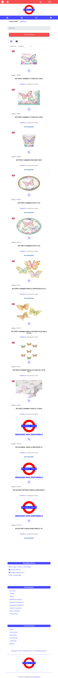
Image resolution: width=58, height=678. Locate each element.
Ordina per (13, 46)
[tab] (11, 41)
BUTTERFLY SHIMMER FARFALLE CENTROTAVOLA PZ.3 (29, 289)
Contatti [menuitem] (12, 593)
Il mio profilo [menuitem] (13, 635)
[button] (29, 71)
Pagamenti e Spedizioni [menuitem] (17, 605)
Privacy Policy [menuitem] (14, 614)
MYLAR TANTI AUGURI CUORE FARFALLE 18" (29, 528)
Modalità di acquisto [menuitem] (16, 599)
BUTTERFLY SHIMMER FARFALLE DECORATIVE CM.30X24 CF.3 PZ (29, 332)
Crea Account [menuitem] (13, 632)
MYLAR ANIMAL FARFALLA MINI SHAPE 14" (28, 447)
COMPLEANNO (13, 21)
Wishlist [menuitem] (12, 644)
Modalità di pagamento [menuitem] (16, 602)
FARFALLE (23, 21)
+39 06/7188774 (15, 570)
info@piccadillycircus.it (17, 572)
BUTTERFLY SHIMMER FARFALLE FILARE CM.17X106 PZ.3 (29, 371)
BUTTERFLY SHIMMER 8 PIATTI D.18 (29, 203)
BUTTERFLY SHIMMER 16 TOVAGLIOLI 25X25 (29, 78)
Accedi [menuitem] (11, 629)
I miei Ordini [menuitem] (13, 641)
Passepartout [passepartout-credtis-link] (36, 677)
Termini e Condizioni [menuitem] (16, 608)
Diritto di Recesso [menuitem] (15, 611)
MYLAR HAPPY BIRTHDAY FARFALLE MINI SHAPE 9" (29, 490)
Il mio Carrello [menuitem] (14, 638)
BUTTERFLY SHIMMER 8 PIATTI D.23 (29, 246)
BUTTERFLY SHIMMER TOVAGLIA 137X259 (29, 408)
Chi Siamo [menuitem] (13, 591)
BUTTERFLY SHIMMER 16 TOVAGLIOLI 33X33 (29, 117)
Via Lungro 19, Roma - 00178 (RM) (20, 567)
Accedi (22, 84)
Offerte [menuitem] (12, 596)
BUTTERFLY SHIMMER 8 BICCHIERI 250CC (29, 160)
